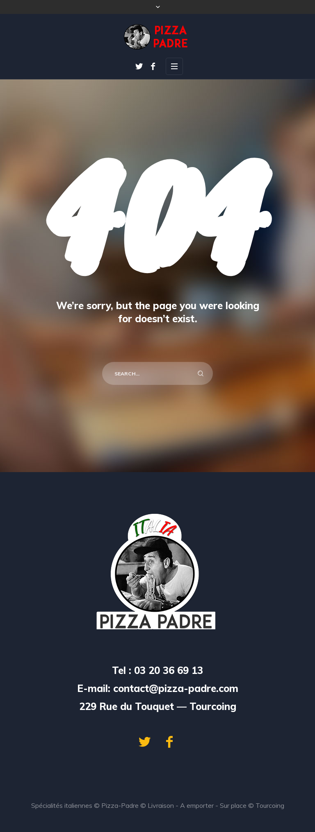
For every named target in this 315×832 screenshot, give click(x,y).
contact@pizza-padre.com (175, 688)
